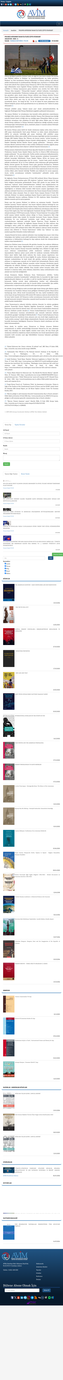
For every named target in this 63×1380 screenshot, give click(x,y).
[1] (12, 106)
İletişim (38, 1279)
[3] (49, 147)
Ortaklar (38, 1273)
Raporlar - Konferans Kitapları (15, 1087)
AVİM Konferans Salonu (10, 1176)
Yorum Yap (8, 425)
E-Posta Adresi (7, 438)
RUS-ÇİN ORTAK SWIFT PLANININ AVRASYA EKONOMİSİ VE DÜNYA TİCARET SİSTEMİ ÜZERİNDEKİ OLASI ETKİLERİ (31, 484)
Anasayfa (6, 30)
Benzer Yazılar (25, 474)
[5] (22, 241)
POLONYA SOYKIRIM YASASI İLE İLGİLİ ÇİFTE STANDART (36, 30)
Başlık (5, 446)
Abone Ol (46, 1290)
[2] (22, 127)
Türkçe (3, 2)
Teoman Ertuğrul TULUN (19, 41)
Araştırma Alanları (41, 1267)
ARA (50, 558)
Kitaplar (6, 579)
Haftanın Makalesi (10, 1218)
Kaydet (6, 464)
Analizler (13, 30)
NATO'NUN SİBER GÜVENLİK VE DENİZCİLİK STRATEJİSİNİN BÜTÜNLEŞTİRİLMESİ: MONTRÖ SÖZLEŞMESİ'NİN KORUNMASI (31, 512)
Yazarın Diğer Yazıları (11, 474)
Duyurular (7, 1183)
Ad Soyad (6, 430)
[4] (14, 175)
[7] (37, 315)
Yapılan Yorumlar (20, 425)
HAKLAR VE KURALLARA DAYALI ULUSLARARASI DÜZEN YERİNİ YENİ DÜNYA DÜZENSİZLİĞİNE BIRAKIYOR (31, 527)
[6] (28, 311)
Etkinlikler (7, 1162)
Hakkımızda (39, 1264)
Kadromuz (39, 1276)
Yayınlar (38, 1270)
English (8, 2)
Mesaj (5, 453)
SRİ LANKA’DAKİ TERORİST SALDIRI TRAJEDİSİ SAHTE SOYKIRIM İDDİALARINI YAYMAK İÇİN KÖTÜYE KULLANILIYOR (31, 500)
